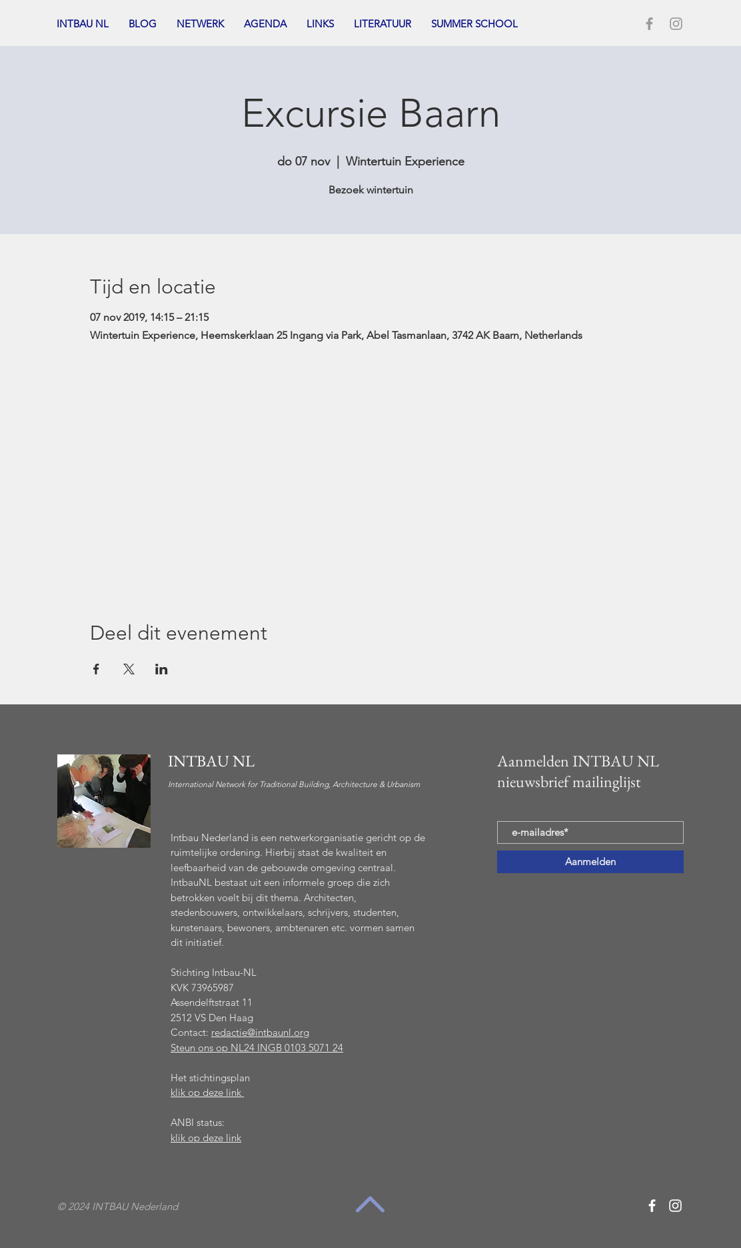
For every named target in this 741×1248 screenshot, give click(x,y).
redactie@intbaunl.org (260, 1032)
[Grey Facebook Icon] (649, 23)
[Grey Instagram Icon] (676, 23)
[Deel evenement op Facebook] (96, 669)
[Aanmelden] (590, 861)
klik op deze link (207, 1092)
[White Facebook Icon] (652, 1205)
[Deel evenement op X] (129, 669)
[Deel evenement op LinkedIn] (161, 669)
